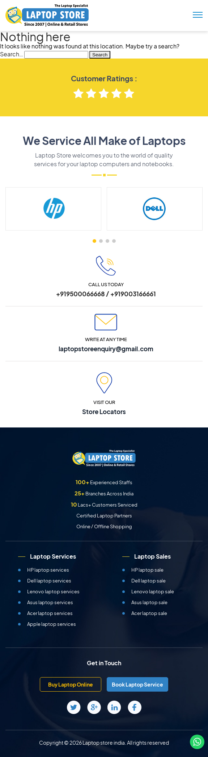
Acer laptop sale (149, 613)
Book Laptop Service (137, 684)
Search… (11, 54)
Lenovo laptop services (53, 591)
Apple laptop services (51, 624)
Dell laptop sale (148, 581)
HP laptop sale (147, 570)
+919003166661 (133, 294)
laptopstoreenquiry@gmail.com (106, 349)
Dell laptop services (49, 581)
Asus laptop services (50, 602)
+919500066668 (80, 294)
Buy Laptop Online (70, 684)
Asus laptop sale (149, 602)
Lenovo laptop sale (152, 591)
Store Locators (104, 412)
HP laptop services (48, 570)
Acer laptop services (50, 613)
